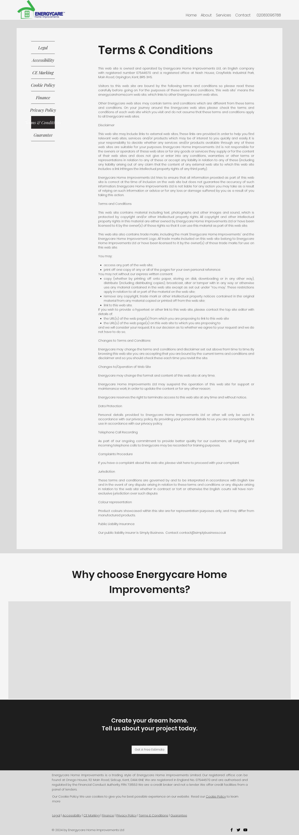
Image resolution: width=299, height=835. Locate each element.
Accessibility (43, 60)
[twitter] (238, 830)
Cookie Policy (43, 85)
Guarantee (43, 135)
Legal (43, 47)
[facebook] (231, 830)
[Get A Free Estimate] (150, 750)
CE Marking (43, 72)
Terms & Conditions (43, 122)
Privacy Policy (43, 110)
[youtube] (245, 830)
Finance (43, 97)
